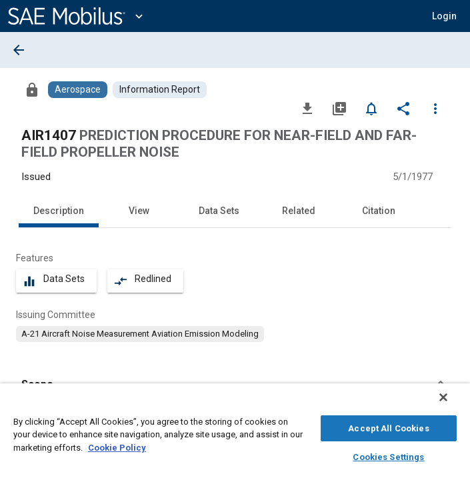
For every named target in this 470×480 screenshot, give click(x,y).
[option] (140, 334)
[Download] (307, 108)
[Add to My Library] (339, 108)
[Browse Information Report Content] (160, 89)
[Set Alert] (371, 108)
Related (298, 210)
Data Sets (219, 210)
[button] (444, 16)
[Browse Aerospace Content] (77, 89)
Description (58, 210)
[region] (235, 435)
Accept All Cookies (388, 426)
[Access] (32, 89)
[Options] (435, 108)
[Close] (453, 404)
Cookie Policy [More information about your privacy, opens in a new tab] (117, 446)
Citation (378, 210)
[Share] (403, 108)
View (139, 210)
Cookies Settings (388, 455)
